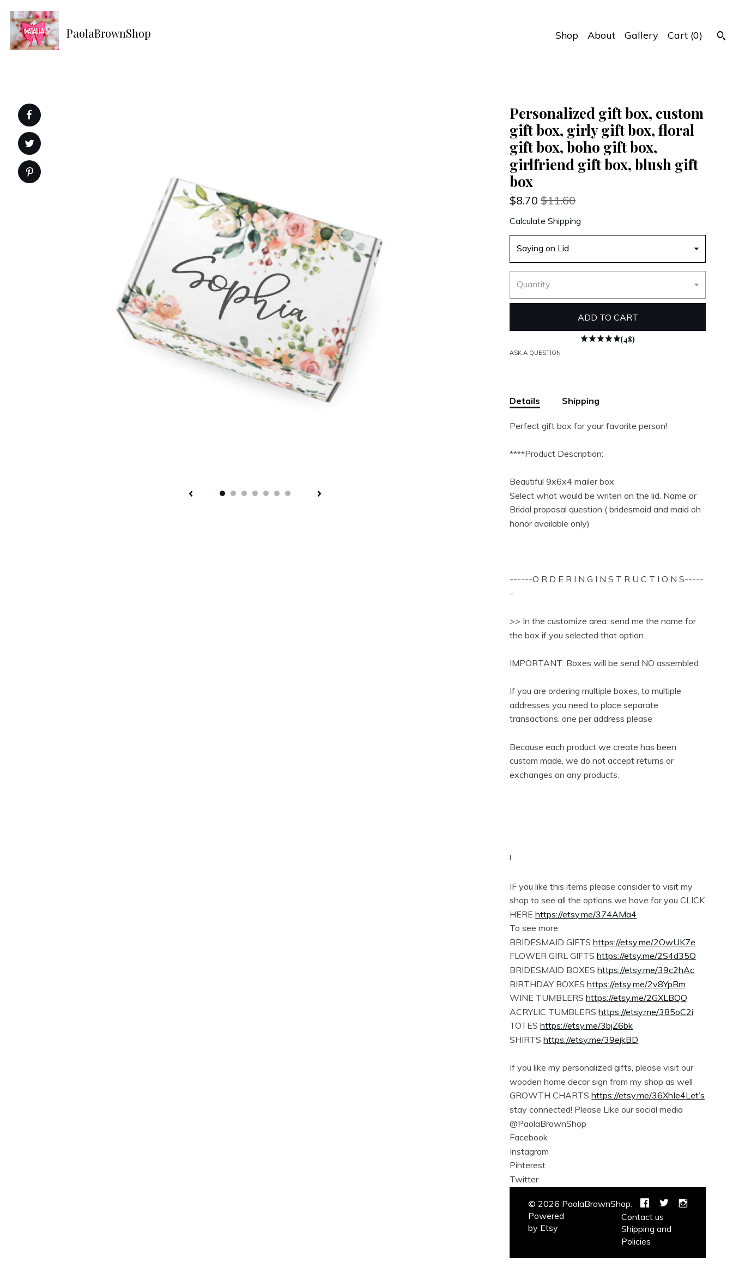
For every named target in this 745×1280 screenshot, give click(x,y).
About (601, 35)
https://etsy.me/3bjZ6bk (586, 1025)
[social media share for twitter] (29, 145)
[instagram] (683, 1204)
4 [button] (255, 493)
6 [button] (277, 493)
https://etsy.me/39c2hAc (645, 969)
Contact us (642, 1216)
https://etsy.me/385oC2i (645, 1011)
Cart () (685, 35)
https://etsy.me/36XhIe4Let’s (648, 1095)
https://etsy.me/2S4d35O (646, 955)
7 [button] (287, 493)
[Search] (721, 37)
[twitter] (664, 1204)
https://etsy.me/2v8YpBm (636, 984)
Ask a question (535, 353)
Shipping (580, 400)
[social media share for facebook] (29, 115)
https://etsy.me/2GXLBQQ (636, 997)
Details (525, 400)
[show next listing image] (319, 494)
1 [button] (222, 493)
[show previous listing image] (190, 494)
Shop (566, 35)
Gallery (641, 35)
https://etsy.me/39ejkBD (590, 1039)
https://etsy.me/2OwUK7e (644, 942)
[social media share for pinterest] (29, 173)
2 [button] (233, 493)
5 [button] (266, 493)
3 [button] (244, 493)
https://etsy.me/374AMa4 (586, 914)
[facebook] (644, 1204)
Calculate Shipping (545, 220)
